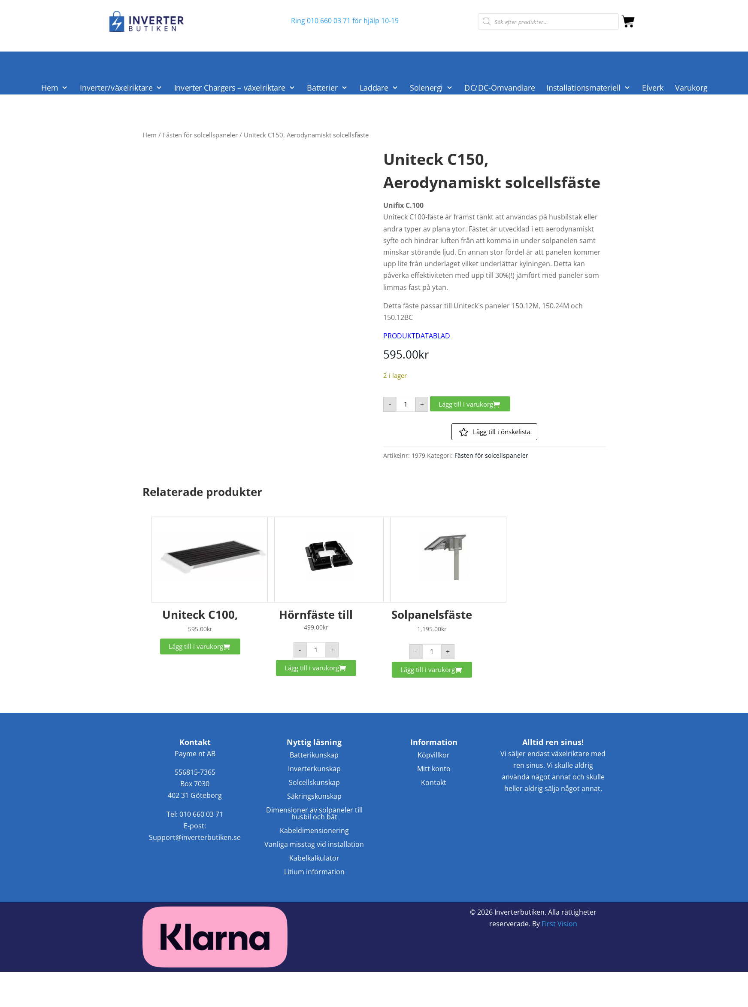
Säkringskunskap (314, 797)
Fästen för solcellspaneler (200, 135)
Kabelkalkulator (314, 859)
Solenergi (426, 88)
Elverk (653, 88)
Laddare (374, 88)
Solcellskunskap (314, 783)
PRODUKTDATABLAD (416, 336)
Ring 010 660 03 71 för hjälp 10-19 (345, 20)
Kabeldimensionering (314, 831)
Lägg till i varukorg (466, 404)
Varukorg (691, 88)
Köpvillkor (434, 755)
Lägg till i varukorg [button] (196, 646)
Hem (49, 88)
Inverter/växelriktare (116, 88)
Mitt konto (434, 769)
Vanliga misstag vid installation (314, 845)
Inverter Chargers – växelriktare (229, 88)
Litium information (314, 872)
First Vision (559, 923)
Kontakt (433, 783)
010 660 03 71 (201, 814)
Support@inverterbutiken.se (195, 837)
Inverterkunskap (314, 769)
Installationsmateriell (583, 88)
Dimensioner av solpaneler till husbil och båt (314, 813)
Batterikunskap (314, 755)
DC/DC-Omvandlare (500, 88)
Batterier (322, 88)
